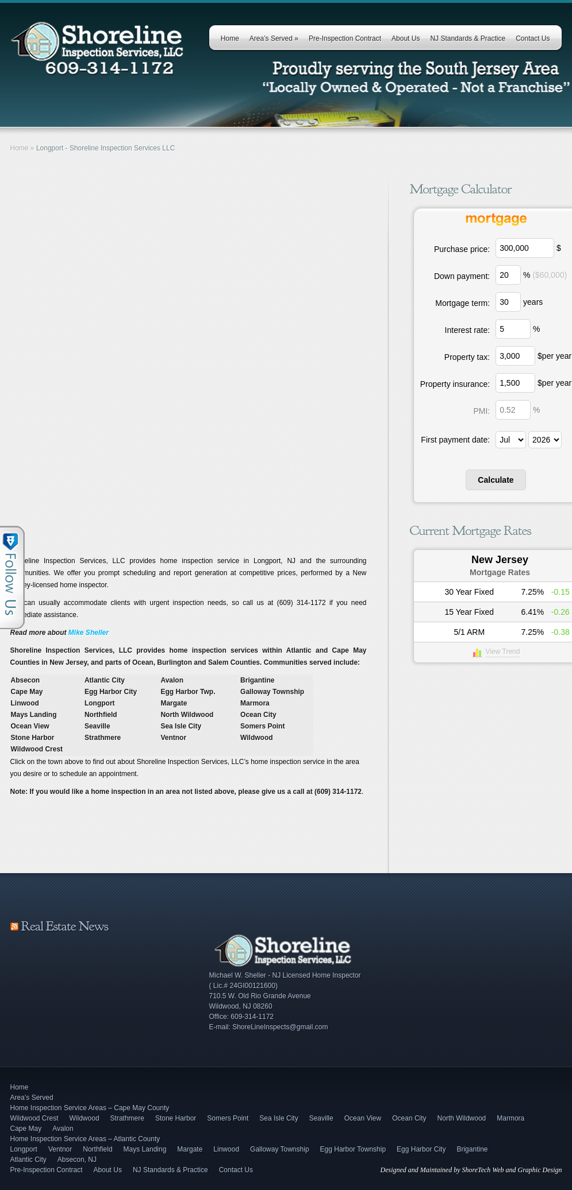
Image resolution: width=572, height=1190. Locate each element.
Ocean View (362, 1118)
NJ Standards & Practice (467, 38)
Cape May (26, 1129)
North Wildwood (461, 1118)
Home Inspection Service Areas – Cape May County (90, 1108)
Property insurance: (455, 384)
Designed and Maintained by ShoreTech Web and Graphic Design (471, 1170)
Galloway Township (279, 1149)
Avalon (62, 1129)
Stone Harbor (175, 1118)
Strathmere (127, 1118)
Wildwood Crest (34, 1118)
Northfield (97, 1149)
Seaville (321, 1118)
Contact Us (533, 38)
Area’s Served (273, 38)
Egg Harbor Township (353, 1149)
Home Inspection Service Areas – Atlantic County (85, 1139)
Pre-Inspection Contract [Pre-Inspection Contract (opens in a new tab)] (345, 38)
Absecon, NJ (77, 1160)
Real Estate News (64, 926)
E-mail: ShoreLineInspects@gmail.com (268, 1027)
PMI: (481, 411)
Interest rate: (467, 330)
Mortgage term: (462, 303)
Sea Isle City (278, 1118)
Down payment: (462, 276)
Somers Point (227, 1118)
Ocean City (409, 1118)
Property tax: (467, 357)
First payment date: (455, 439)
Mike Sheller (88, 633)
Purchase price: (462, 249)
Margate (189, 1149)
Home (230, 38)
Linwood (226, 1149)
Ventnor (60, 1149)
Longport (23, 1149)
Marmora (510, 1118)
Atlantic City (28, 1160)
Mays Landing (145, 1149)
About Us (405, 38)
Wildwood (84, 1118)
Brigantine (471, 1149)
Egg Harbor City (421, 1149)
